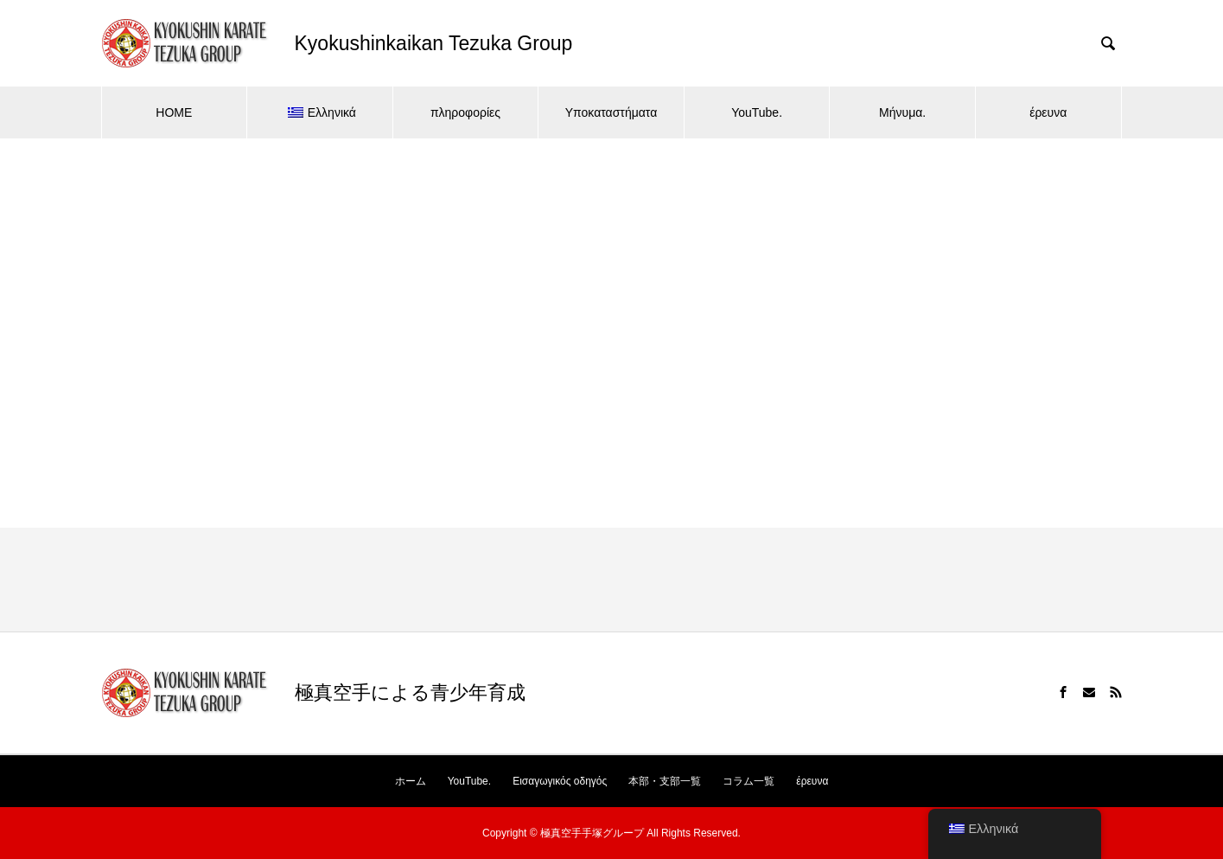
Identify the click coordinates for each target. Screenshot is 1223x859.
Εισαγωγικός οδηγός (560, 781)
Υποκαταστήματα (611, 112)
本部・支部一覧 (664, 781)
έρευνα (1048, 112)
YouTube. (756, 112)
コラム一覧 (748, 781)
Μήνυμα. (902, 112)
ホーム (410, 781)
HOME (174, 112)
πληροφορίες (465, 112)
